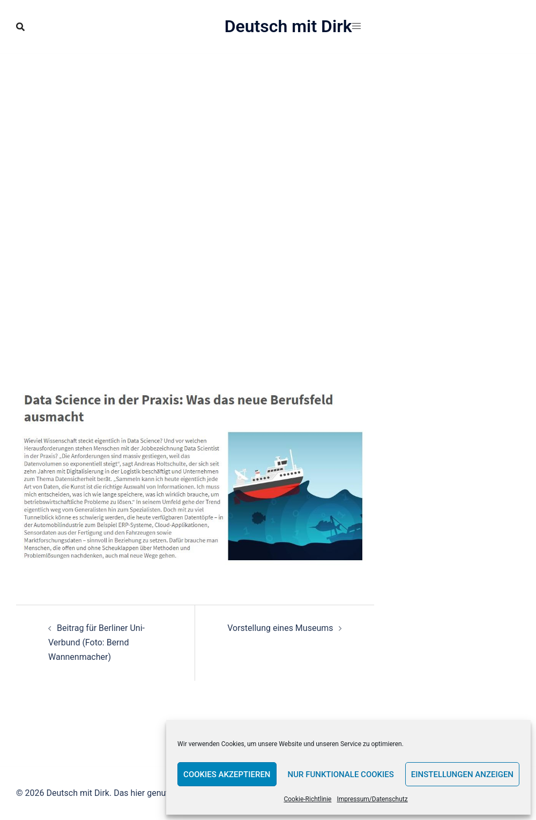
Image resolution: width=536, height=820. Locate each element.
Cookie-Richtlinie (307, 799)
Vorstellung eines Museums (280, 628)
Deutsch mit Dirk (288, 26)
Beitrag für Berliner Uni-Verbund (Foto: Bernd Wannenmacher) (96, 642)
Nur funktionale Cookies (341, 774)
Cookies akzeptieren (226, 774)
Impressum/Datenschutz (372, 799)
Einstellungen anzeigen (462, 774)
